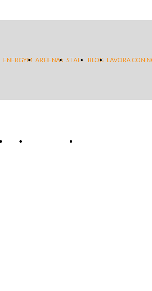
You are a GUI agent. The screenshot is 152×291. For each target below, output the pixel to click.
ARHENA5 (49, 59)
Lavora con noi (101, 141)
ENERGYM (17, 59)
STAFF (75, 59)
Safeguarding (49, 141)
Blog (14, 141)
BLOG (96, 59)
